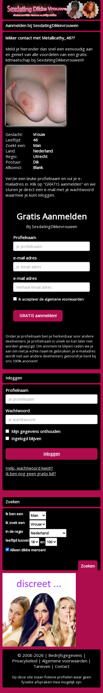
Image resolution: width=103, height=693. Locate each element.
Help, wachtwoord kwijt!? (29, 468)
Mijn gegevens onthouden (34, 431)
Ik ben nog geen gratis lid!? (30, 473)
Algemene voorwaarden (64, 660)
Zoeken (88, 566)
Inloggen (51, 453)
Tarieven (42, 666)
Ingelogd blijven (25, 438)
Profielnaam (24, 237)
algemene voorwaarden (64, 299)
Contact (62, 666)
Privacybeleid (24, 660)
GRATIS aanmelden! (38, 315)
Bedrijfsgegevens (65, 655)
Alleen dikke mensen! (27, 549)
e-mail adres (25, 258)
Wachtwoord (17, 410)
